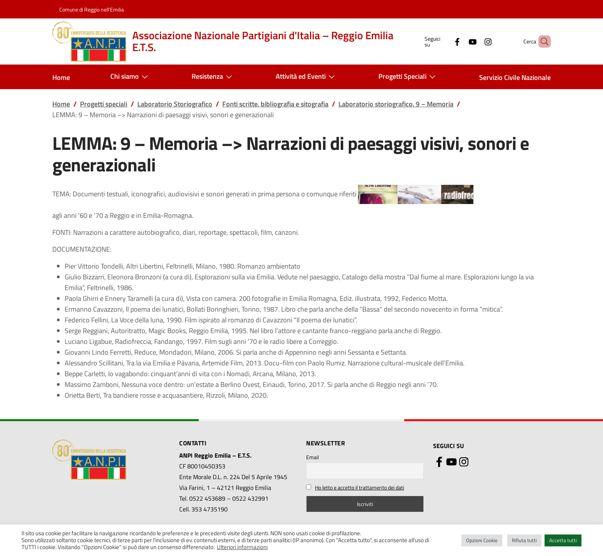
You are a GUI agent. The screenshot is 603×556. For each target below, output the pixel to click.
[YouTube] (459, 41)
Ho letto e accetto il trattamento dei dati (359, 487)
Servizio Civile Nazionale (515, 77)
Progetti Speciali (408, 77)
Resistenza (213, 77)
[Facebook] (444, 41)
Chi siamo (130, 77)
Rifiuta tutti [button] (524, 540)
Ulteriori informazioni (242, 547)
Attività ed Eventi (307, 77)
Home (61, 77)
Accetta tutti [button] (563, 540)
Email (312, 457)
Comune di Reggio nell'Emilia (91, 9)
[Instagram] (475, 41)
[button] (541, 41)
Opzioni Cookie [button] (482, 540)
